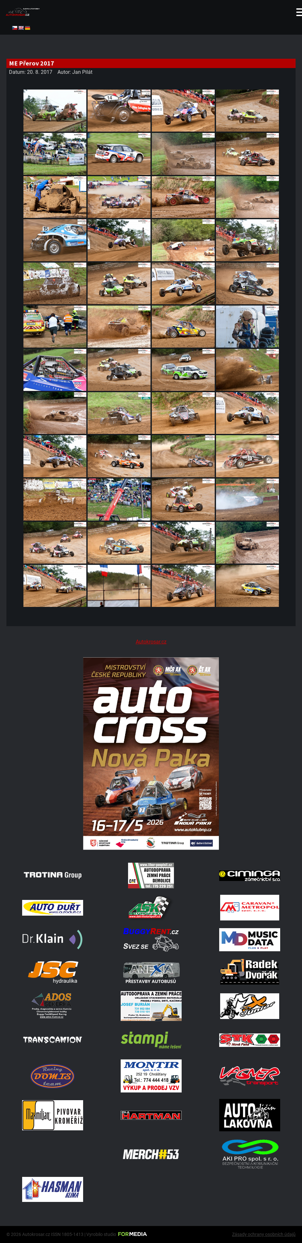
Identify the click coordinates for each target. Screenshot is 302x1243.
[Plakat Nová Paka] (151, 848)
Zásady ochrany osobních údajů (264, 1234)
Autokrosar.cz (151, 642)
